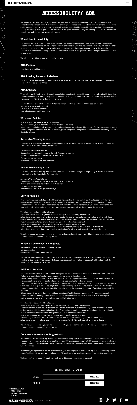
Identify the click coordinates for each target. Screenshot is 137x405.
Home (127, 3)
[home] (20, 3)
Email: (36, 376)
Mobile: (37, 383)
